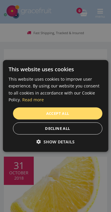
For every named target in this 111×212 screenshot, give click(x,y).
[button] (55, 142)
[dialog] (55, 106)
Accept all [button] (57, 113)
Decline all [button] (57, 128)
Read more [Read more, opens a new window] (33, 99)
